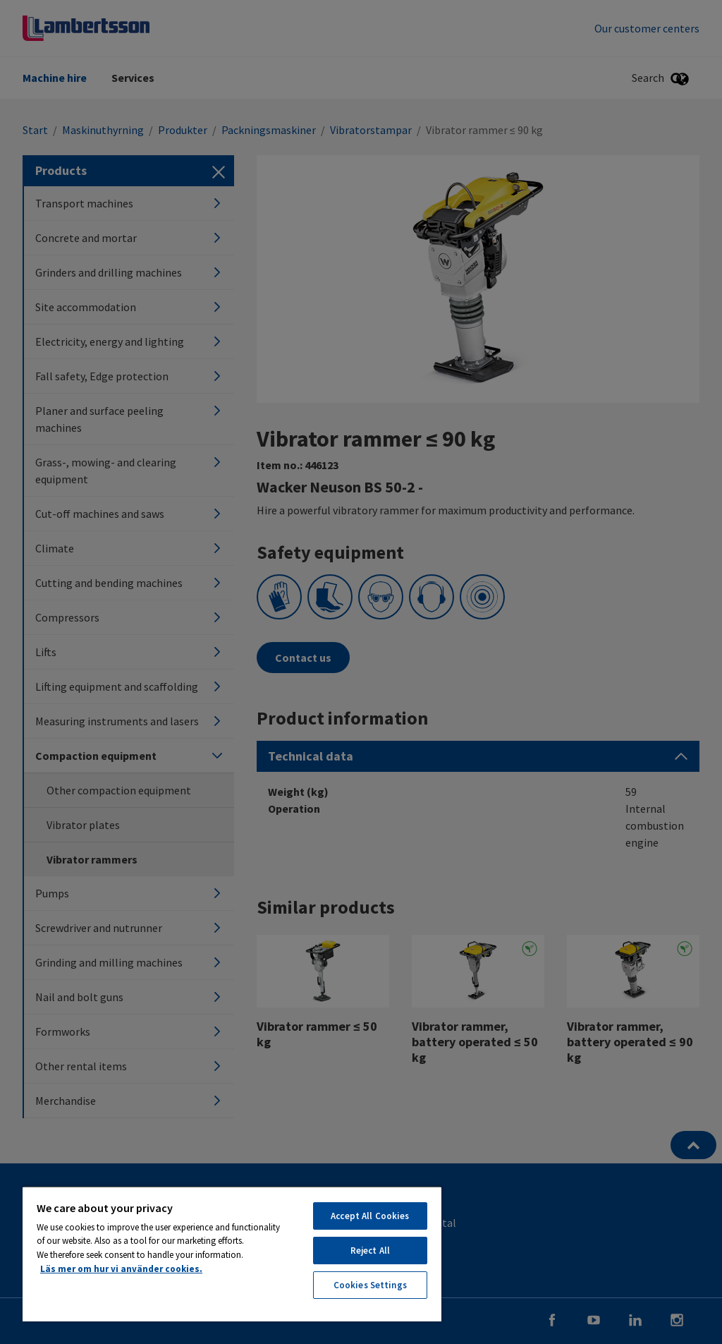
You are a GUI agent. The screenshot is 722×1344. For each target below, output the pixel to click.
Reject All (370, 1251)
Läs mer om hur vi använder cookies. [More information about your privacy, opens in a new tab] (121, 1269)
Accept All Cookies (370, 1216)
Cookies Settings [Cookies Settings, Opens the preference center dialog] (370, 1285)
